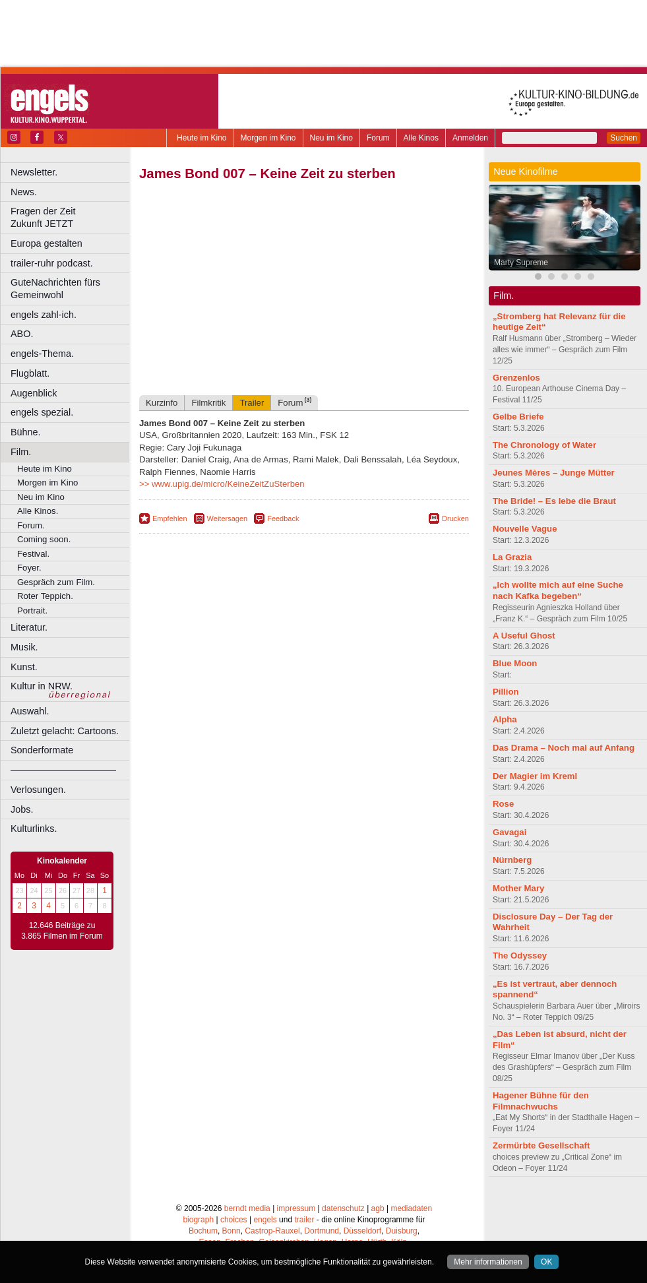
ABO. (22, 334)
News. (24, 192)
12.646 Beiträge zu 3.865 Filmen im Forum (61, 931)
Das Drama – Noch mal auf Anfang (563, 748)
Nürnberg (512, 860)
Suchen (623, 137)
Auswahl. (30, 711)
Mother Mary (518, 888)
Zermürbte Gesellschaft (541, 1145)
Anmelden (470, 137)
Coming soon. (44, 539)
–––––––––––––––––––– (63, 770)
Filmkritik (208, 403)
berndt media (247, 1208)
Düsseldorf (362, 1231)
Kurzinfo (161, 403)
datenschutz (343, 1208)
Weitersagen (227, 518)
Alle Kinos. (37, 511)
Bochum (203, 1231)
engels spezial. (42, 412)
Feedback (283, 518)
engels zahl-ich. (44, 314)
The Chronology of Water (544, 445)
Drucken (455, 518)
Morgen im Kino (267, 137)
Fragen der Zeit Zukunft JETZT (72, 217)
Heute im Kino (201, 137)
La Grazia (512, 557)
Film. (21, 452)
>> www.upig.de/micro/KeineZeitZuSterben (222, 484)
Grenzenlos (516, 378)
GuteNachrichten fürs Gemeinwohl (55, 288)
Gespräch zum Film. (56, 582)
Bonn (231, 1231)
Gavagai (509, 832)
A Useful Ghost (524, 636)
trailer (304, 1219)
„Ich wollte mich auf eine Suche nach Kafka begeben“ (558, 590)
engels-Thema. (42, 353)
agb (378, 1208)
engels (264, 1219)
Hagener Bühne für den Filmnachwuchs (541, 1100)
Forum (378, 137)
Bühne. (26, 432)
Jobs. (22, 809)
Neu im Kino (331, 137)
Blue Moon (515, 663)
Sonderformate (42, 750)
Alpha (505, 719)
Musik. (24, 647)
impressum (296, 1208)
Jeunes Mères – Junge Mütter (554, 473)
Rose (503, 804)
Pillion (506, 692)
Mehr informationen (488, 1262)
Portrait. (32, 610)
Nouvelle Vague (525, 529)
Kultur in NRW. (42, 686)
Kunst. (24, 667)
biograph (198, 1219)
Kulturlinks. (34, 828)
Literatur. (29, 627)
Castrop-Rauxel (272, 1231)
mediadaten (411, 1208)
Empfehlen (169, 518)
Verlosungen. (38, 789)
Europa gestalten (46, 243)
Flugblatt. (30, 373)
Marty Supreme (521, 262)
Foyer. (29, 568)
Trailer (251, 403)
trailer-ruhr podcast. (52, 263)
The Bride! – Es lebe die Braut (554, 501)
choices (233, 1219)
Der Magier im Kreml (535, 776)
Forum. (31, 525)
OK (546, 1262)
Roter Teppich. (45, 596)
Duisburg (401, 1231)
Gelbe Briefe (518, 417)
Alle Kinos (421, 137)
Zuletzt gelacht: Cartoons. (65, 731)
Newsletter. (34, 172)
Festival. (33, 554)
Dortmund (321, 1231)
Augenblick (34, 393)
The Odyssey (520, 955)
